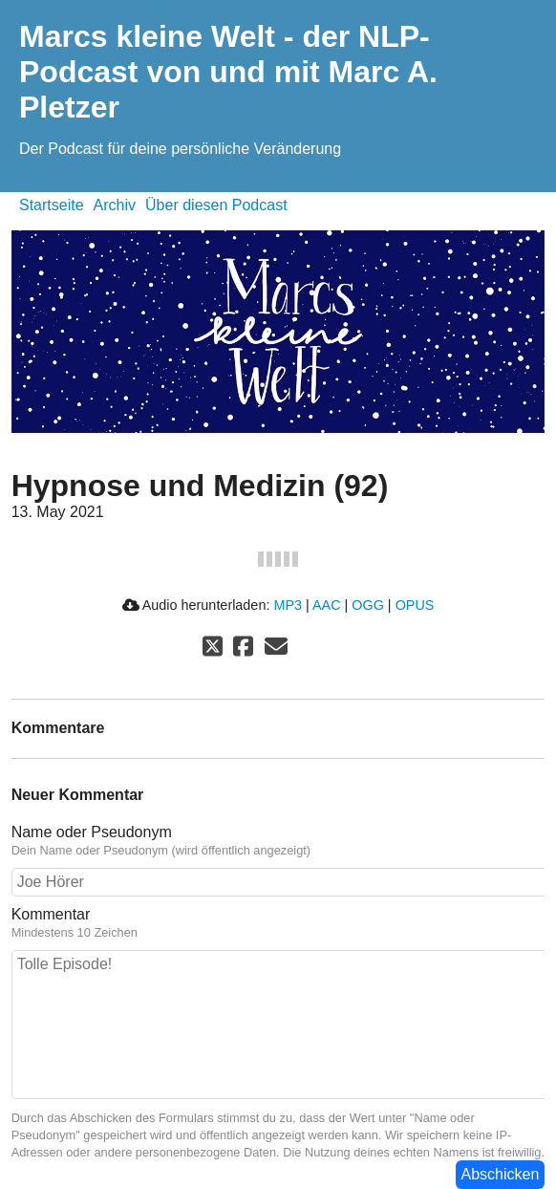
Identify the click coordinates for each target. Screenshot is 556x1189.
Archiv (115, 205)
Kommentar (51, 914)
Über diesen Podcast (216, 205)
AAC (326, 605)
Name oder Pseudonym (91, 832)
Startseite (51, 205)
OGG (368, 605)
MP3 (287, 605)
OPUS (415, 605)
